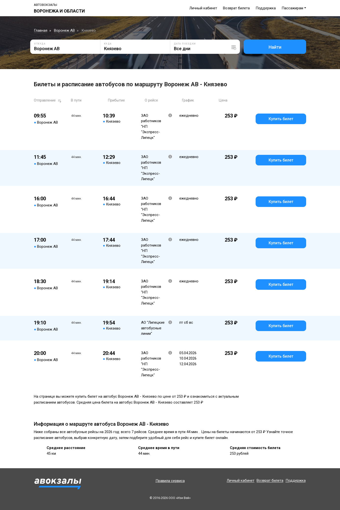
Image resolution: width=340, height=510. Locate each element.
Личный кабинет (203, 8)
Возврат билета (236, 8)
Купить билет (281, 119)
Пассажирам (292, 8)
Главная (40, 30)
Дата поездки (185, 44)
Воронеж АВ (64, 30)
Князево (88, 30)
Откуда (40, 44)
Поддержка (266, 8)
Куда (108, 44)
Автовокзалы (45, 5)
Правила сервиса (170, 481)
